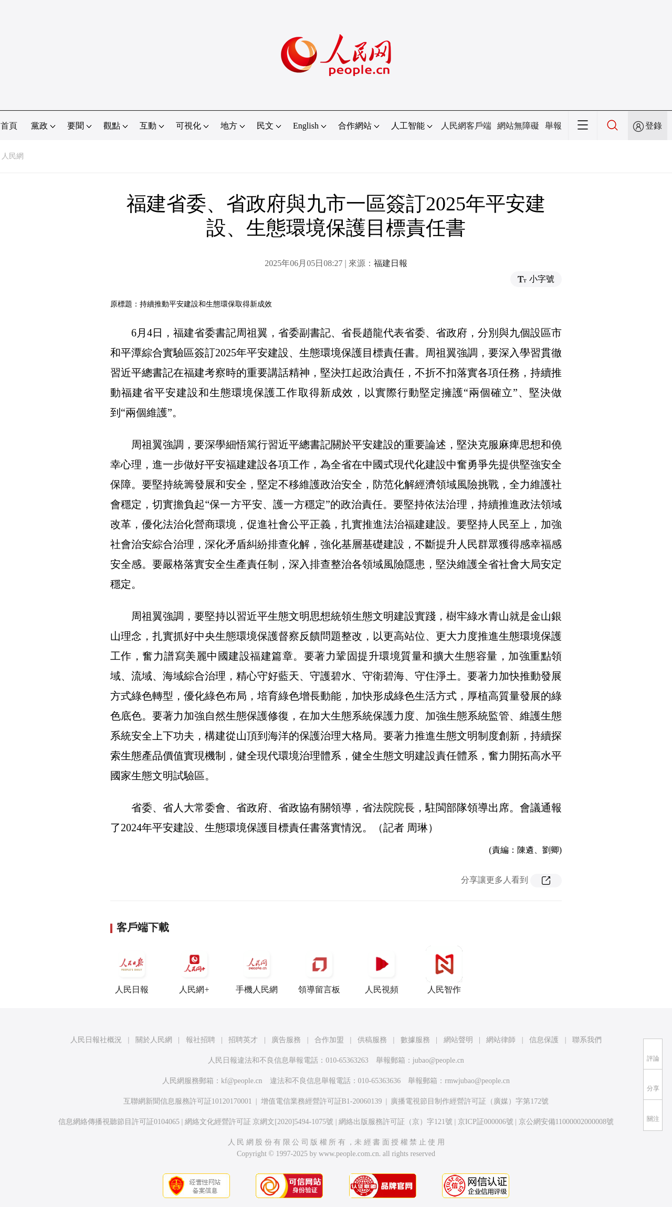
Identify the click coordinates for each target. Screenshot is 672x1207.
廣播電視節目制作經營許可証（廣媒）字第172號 (470, 1101)
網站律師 (501, 1040)
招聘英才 (243, 1040)
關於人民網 (153, 1040)
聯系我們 (587, 1040)
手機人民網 (257, 970)
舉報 (553, 125)
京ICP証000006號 (485, 1122)
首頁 (9, 125)
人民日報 (131, 970)
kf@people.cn (241, 1081)
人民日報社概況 (96, 1040)
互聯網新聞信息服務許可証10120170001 (187, 1101)
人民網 (13, 156)
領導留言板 (319, 970)
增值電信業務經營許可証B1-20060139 (321, 1101)
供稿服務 (372, 1040)
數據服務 (415, 1040)
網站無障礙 (518, 125)
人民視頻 (381, 970)
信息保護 (544, 1040)
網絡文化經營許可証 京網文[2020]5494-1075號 (259, 1122)
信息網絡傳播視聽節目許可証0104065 (119, 1122)
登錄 (653, 125)
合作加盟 (329, 1040)
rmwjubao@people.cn (477, 1081)
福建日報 (390, 263)
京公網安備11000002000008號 (566, 1122)
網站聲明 (458, 1040)
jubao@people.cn (438, 1060)
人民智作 (444, 970)
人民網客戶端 (466, 125)
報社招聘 (200, 1040)
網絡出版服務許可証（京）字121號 (396, 1122)
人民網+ (194, 970)
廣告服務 (286, 1040)
